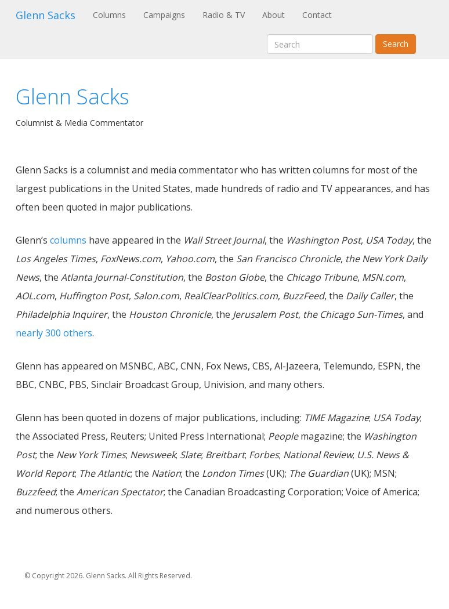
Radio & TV (223, 14)
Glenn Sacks (45, 15)
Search (395, 43)
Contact (317, 14)
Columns (114, 14)
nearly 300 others (54, 333)
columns (68, 240)
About (273, 14)
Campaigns (164, 14)
